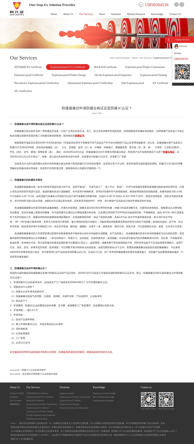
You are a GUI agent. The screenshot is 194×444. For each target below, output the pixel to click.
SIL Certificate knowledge (103, 397)
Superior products (67, 393)
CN (181, 4)
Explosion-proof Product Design (69, 75)
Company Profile (17, 393)
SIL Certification (23, 91)
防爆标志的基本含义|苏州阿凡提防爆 (70, 423)
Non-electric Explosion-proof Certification (36, 83)
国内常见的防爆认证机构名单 (33, 423)
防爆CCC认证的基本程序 (34, 370)
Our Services (86, 14)
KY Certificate (160, 83)
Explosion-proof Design (69, 404)
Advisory (180, 46)
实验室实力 (15, 404)
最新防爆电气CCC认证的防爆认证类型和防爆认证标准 (140, 435)
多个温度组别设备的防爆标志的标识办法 (80, 431)
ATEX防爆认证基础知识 (22, 431)
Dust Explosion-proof (132, 83)
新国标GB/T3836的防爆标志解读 (126, 431)
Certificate (14, 397)
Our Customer (15, 401)
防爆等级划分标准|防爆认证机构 (91, 427)
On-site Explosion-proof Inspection (112, 75)
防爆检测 (105, 431)
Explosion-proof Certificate (28, 75)
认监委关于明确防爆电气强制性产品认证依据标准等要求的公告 (81, 435)
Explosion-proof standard (103, 401)
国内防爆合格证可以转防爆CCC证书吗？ (30, 435)
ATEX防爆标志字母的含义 (120, 427)
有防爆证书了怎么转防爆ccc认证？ (160, 431)
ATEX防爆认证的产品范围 (147, 427)
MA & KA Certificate (105, 67)
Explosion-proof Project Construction (145, 67)
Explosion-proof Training (153, 75)
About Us (68, 14)
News (102, 14)
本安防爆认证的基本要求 (47, 431)
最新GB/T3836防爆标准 (22, 439)
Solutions (116, 14)
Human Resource (136, 14)
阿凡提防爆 (43, 242)
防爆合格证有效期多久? (63, 427)
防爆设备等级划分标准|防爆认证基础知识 (30, 427)
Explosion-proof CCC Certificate (67, 67)
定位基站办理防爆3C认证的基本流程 (40, 374)
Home (54, 14)
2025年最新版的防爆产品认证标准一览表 (145, 423)
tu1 (50, 423)
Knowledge (157, 14)
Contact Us (175, 14)
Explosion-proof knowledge (104, 393)
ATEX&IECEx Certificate (28, 67)
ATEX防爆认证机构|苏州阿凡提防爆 (107, 423)
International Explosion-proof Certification (90, 83)
